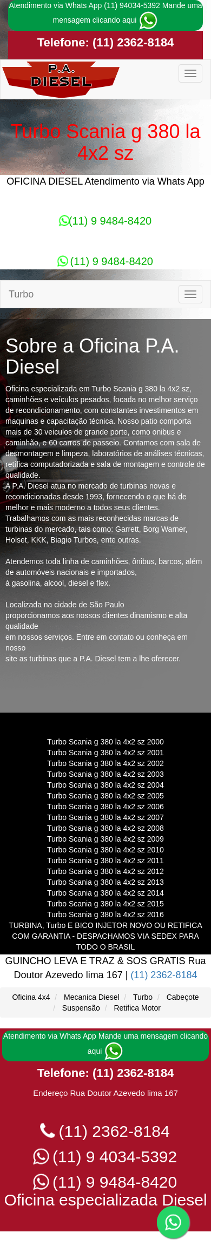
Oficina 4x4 (31, 997)
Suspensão (81, 1008)
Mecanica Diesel (92, 997)
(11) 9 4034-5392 (105, 1157)
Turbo (143, 997)
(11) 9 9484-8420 (105, 221)
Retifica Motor (137, 1008)
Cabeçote (183, 997)
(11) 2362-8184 (131, 42)
